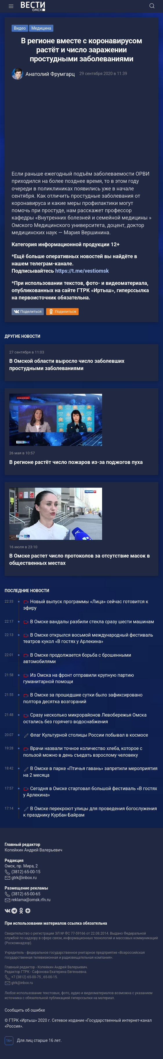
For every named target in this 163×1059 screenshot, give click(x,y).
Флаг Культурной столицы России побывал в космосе (85, 735)
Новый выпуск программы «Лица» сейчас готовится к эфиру (85, 605)
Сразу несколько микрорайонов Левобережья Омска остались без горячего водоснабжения (84, 718)
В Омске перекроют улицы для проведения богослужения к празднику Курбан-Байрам (90, 812)
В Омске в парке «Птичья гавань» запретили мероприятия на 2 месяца (90, 772)
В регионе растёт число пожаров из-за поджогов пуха (76, 462)
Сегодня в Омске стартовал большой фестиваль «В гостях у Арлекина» (90, 792)
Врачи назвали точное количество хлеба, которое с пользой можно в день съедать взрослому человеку (82, 752)
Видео (20, 28)
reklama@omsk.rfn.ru (30, 899)
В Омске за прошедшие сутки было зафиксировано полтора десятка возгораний (82, 698)
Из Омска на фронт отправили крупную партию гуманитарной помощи (78, 678)
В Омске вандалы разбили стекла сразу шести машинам (88, 622)
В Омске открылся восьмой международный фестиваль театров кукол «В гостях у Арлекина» (88, 638)
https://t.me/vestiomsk (82, 271)
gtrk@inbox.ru (24, 877)
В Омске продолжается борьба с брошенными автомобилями (77, 658)
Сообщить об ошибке (25, 1010)
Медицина (41, 28)
